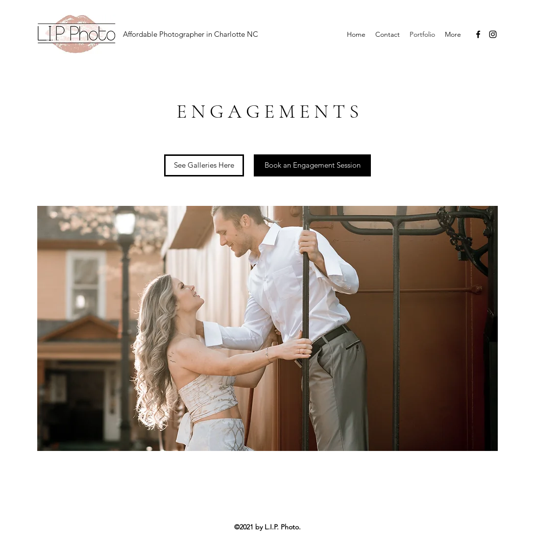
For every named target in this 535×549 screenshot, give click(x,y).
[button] (267, 328)
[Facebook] (478, 34)
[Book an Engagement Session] (312, 165)
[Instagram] (493, 34)
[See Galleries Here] (204, 165)
